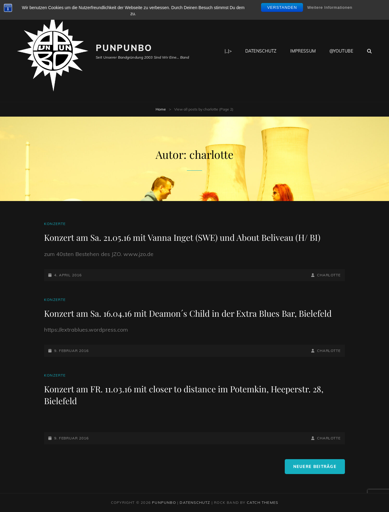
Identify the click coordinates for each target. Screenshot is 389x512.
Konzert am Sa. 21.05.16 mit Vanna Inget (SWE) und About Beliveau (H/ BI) (182, 237)
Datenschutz (261, 51)
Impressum (303, 51)
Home (161, 109)
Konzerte (55, 223)
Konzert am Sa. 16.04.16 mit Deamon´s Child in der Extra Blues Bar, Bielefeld (188, 313)
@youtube (341, 51)
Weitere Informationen (330, 7)
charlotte (329, 275)
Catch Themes (262, 502)
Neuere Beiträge (315, 466)
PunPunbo (124, 48)
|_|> (228, 51)
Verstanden (282, 7)
